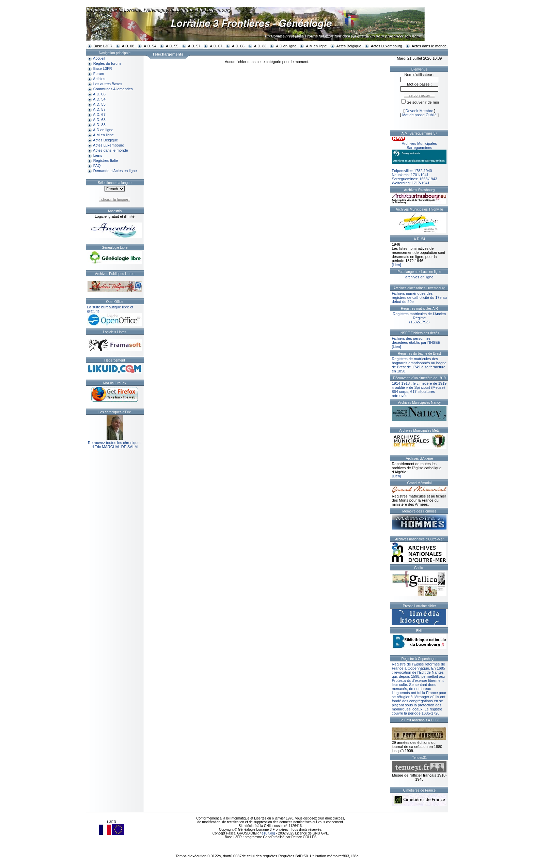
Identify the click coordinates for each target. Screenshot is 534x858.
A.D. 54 (150, 46)
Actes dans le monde (429, 46)
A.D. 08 (128, 46)
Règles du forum (107, 63)
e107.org (268, 833)
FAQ (97, 166)
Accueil (99, 58)
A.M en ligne (316, 46)
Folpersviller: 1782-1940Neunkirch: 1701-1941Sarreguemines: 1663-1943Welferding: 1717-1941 (419, 163)
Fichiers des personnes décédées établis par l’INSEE (416, 340)
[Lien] (396, 265)
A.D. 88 (260, 46)
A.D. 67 (216, 46)
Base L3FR (103, 46)
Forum (98, 74)
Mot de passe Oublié (419, 115)
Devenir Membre (419, 111)
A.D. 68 (238, 46)
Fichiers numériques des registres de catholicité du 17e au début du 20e (419, 297)
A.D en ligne (286, 46)
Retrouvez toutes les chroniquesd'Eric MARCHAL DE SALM (114, 445)
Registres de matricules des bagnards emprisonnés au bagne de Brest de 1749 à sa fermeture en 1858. (419, 365)
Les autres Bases (107, 84)
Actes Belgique (348, 46)
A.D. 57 (194, 46)
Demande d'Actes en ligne (115, 171)
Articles (99, 79)
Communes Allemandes (113, 89)
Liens (97, 155)
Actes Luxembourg (386, 46)
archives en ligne (419, 277)
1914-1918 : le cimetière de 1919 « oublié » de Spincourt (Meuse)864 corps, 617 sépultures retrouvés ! (419, 389)
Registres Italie (105, 160)
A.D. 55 (172, 46)
